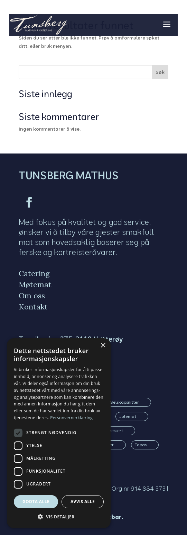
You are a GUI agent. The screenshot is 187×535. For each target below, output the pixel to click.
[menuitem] (37, 273)
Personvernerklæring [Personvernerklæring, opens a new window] (71, 418)
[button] (59, 517)
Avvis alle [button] (83, 502)
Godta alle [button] (35, 502)
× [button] (102, 345)
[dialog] (59, 433)
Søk (160, 72)
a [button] (166, 24)
